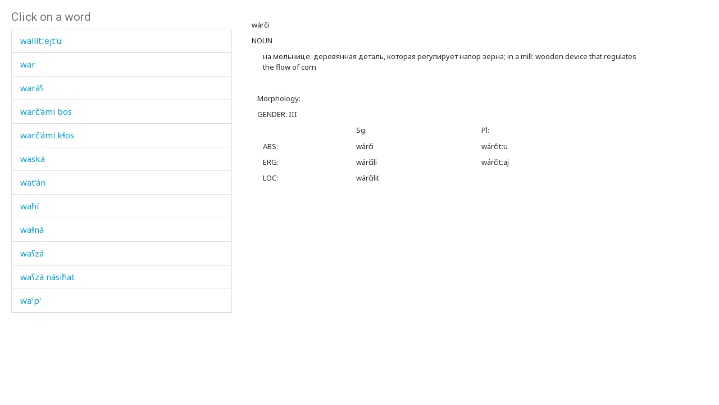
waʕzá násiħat (47, 276)
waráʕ (31, 87)
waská (32, 158)
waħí (29, 206)
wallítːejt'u (40, 40)
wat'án (32, 182)
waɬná (32, 229)
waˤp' (30, 300)
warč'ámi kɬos (47, 135)
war (27, 64)
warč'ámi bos (46, 111)
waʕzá (32, 253)
